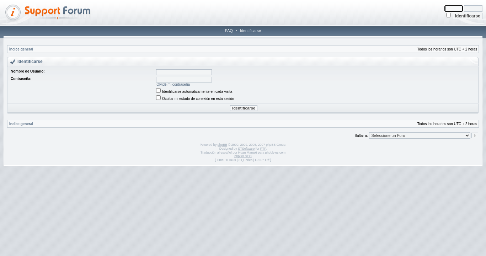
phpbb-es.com (275, 152)
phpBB (222, 144)
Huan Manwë (247, 152)
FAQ (229, 30)
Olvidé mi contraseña (173, 84)
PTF (263, 148)
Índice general (21, 49)
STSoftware (246, 148)
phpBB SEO (243, 156)
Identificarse (250, 30)
